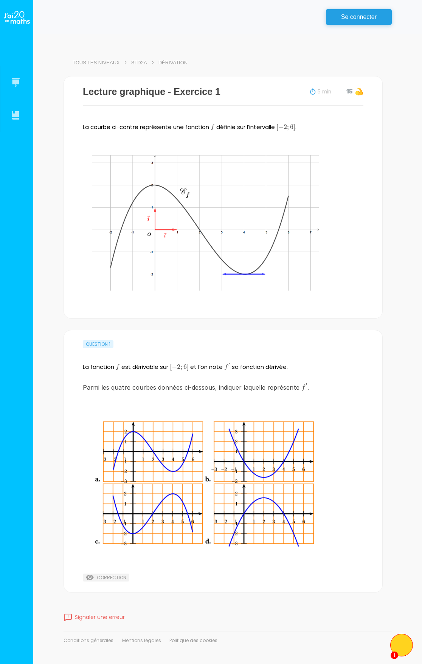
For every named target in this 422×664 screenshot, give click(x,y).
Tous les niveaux (96, 62)
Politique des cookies (193, 640)
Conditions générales (88, 640)
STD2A (139, 62)
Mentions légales (141, 640)
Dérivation (173, 62)
